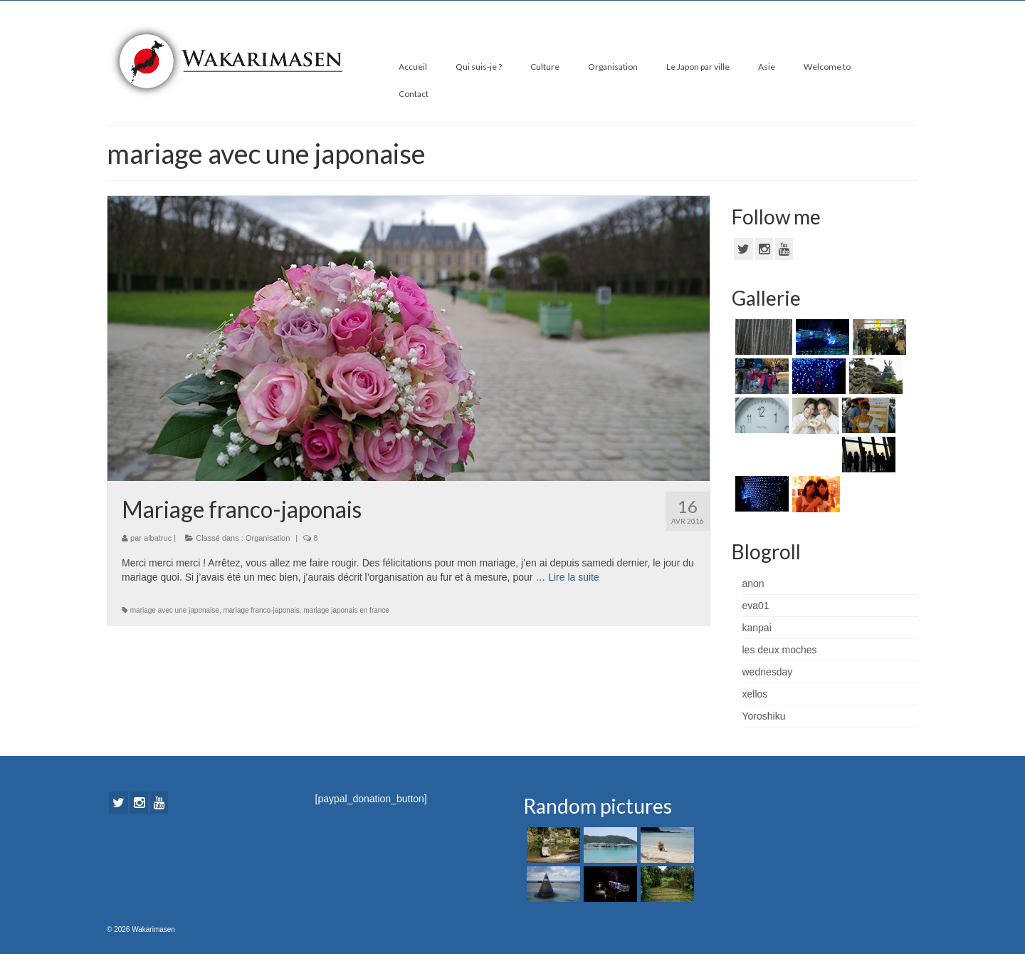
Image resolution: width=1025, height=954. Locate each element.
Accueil (413, 66)
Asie (766, 66)
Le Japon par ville (698, 66)
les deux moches (779, 649)
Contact (414, 93)
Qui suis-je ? (479, 66)
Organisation (613, 66)
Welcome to (827, 66)
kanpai (757, 627)
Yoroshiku (764, 716)
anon (753, 583)
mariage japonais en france (346, 610)
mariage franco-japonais (261, 610)
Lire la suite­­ (573, 577)
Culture (544, 66)
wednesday (767, 672)
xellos (755, 694)
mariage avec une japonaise (174, 610)
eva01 (755, 605)
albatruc (158, 538)
